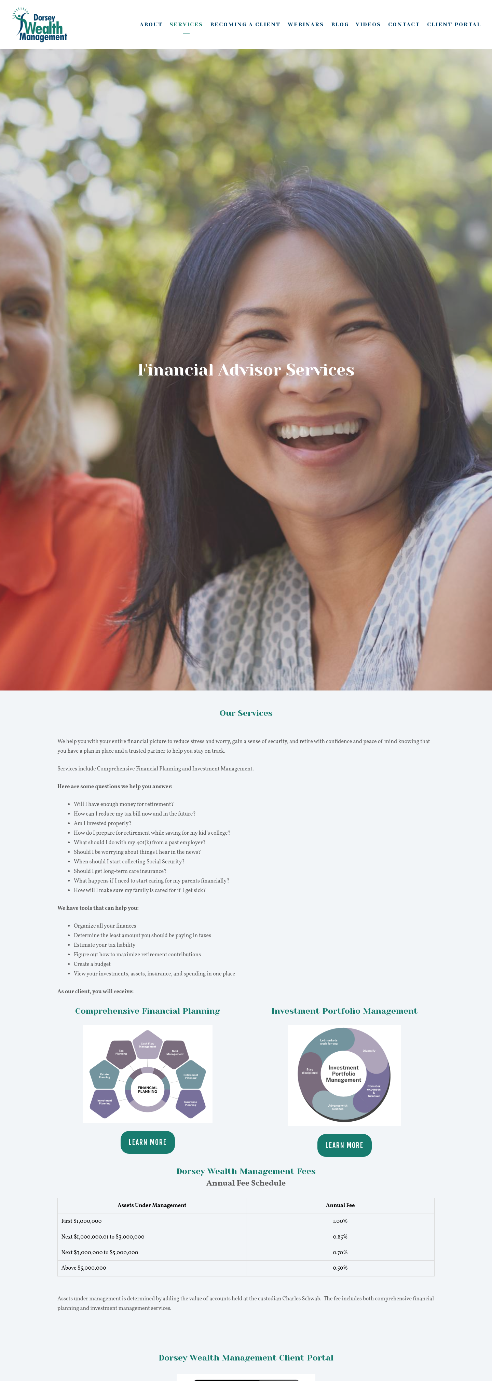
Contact (404, 24)
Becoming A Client (245, 24)
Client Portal (454, 24)
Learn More (148, 1142)
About (151, 24)
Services (186, 24)
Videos (368, 24)
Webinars (306, 24)
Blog (340, 24)
